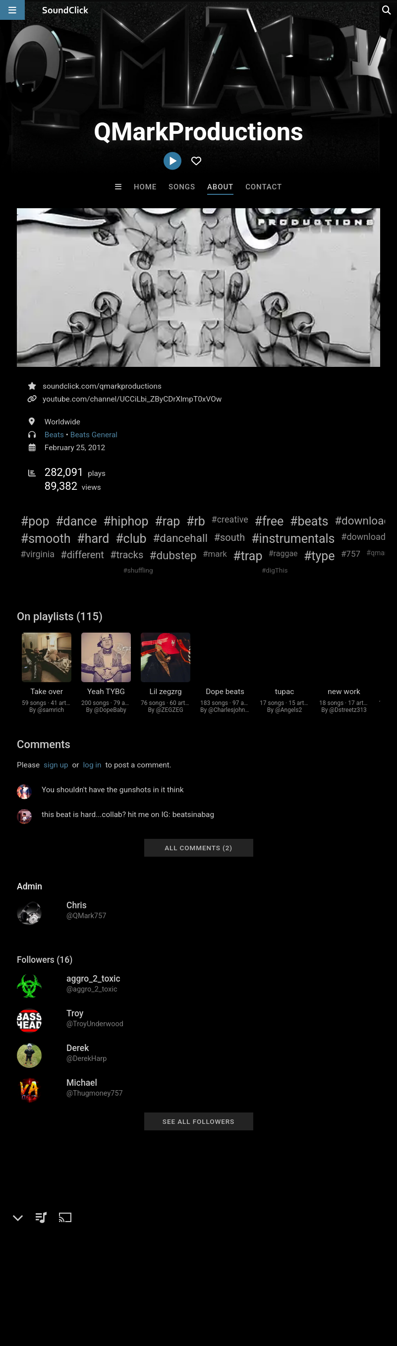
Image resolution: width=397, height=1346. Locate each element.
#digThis (275, 570)
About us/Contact (88, 1287)
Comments (43, 753)
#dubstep (173, 555)
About (220, 186)
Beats (54, 434)
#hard (93, 538)
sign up (56, 773)
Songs (182, 186)
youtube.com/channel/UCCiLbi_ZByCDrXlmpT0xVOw (132, 399)
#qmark (378, 553)
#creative (230, 519)
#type (319, 556)
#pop (35, 521)
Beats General (93, 434)
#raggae (283, 553)
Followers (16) (44, 968)
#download (362, 520)
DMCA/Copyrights (184, 1287)
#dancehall (180, 537)
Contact (263, 186)
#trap (247, 556)
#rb (195, 521)
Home (145, 186)
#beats (309, 521)
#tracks (126, 555)
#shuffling (138, 570)
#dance (76, 521)
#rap (167, 521)
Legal (267, 1287)
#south (229, 537)
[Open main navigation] (12, 10)
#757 (350, 554)
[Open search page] (387, 10)
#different (82, 555)
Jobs (135, 1287)
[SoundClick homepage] (65, 9)
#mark (215, 554)
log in (92, 773)
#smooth (46, 538)
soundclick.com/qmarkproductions (102, 386)
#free (269, 521)
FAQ (42, 1287)
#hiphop (125, 521)
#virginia (37, 554)
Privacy (236, 1287)
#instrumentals (293, 538)
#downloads (365, 536)
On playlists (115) (60, 616)
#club (130, 538)
